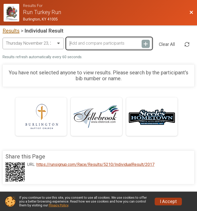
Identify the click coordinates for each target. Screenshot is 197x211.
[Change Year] (33, 43)
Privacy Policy (58, 205)
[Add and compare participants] (109, 43)
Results (11, 31)
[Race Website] (13, 13)
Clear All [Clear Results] (167, 44)
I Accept (168, 201)
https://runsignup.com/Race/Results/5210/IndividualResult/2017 (95, 164)
